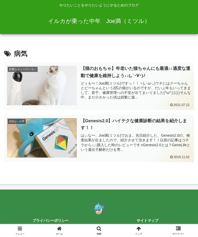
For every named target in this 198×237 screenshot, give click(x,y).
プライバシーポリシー (50, 220)
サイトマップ (147, 220)
